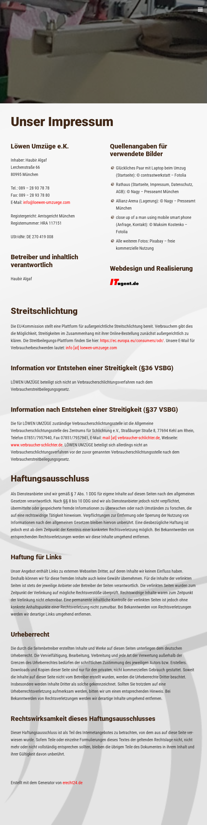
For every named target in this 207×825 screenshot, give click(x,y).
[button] (200, 9)
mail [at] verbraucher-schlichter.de (131, 437)
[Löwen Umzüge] (12, 9)
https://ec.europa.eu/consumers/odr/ (132, 340)
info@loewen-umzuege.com (46, 202)
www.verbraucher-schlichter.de (36, 444)
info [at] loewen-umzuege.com (91, 347)
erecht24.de (72, 782)
